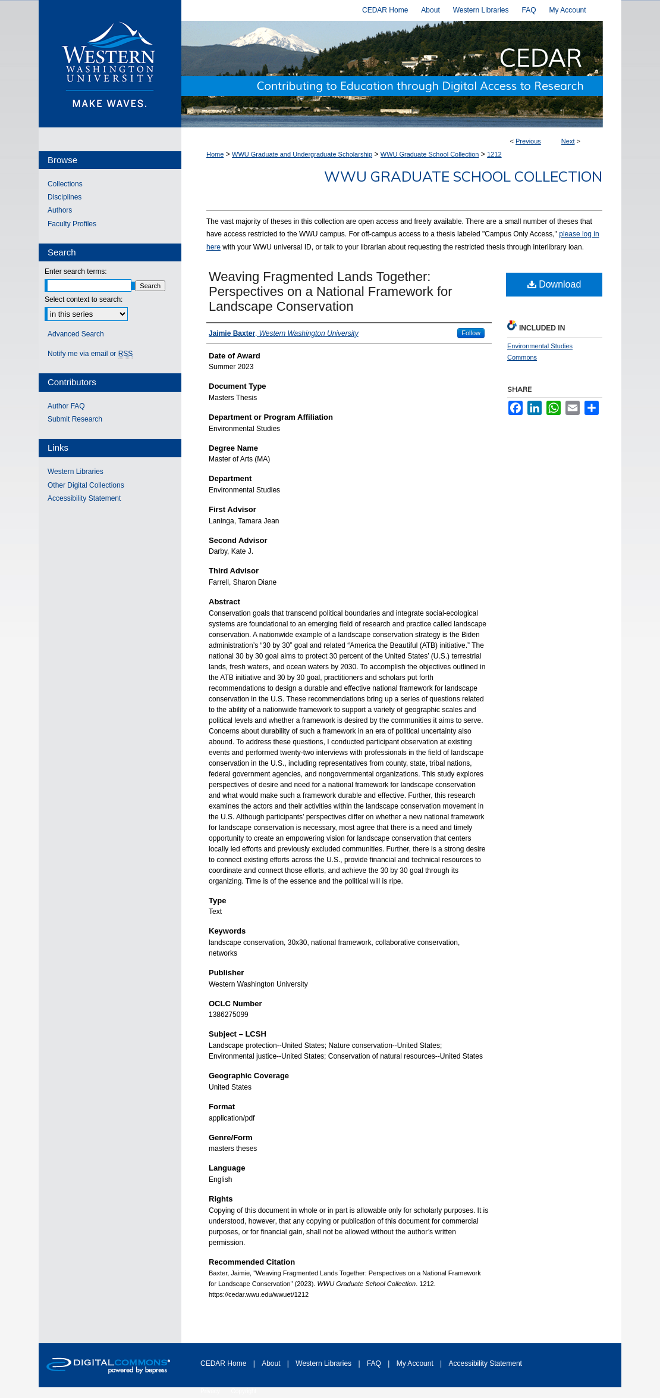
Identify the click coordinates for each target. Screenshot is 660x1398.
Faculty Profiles (72, 224)
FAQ (375, 1363)
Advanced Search (76, 334)
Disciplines (64, 197)
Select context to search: (83, 299)
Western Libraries (75, 471)
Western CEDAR (401, 74)
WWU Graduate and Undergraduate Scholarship (302, 154)
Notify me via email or (90, 354)
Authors (60, 210)
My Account (416, 1363)
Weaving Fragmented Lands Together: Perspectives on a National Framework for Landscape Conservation (330, 291)
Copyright (244, 1391)
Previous (528, 141)
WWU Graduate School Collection (430, 154)
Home (215, 154)
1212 (494, 154)
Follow (470, 332)
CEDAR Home (224, 1363)
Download (554, 284)
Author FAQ (66, 406)
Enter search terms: (76, 271)
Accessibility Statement (84, 498)
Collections (65, 184)
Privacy (211, 1391)
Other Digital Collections (86, 485)
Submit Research (75, 419)
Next (568, 141)
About (272, 1363)
